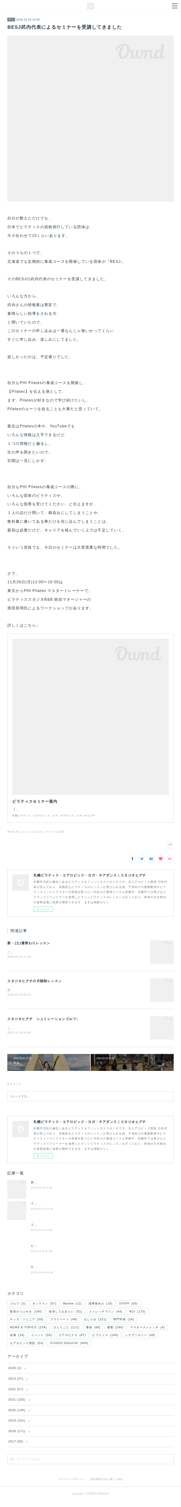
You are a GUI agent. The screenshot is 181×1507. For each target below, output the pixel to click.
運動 (115, 1333)
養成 (93, 1333)
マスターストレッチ (147, 1333)
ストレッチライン (106, 1317)
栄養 (17, 1340)
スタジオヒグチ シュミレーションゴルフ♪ (42, 1024)
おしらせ (95, 1325)
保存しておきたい (65, 1317)
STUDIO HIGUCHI (69, 1348)
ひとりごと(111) (32, 836)
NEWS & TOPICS (28, 1333)
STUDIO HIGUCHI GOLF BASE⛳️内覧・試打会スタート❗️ (74, 1272)
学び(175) (13, 836)
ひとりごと (66, 1333)
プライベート (63, 1325)
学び (11, 19)
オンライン (45, 1309)
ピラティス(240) (54, 836)
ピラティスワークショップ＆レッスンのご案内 (64, 1251)
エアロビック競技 (26, 1348)
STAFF (128, 1309)
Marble (72, 1309)
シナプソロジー (140, 1340)
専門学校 (123, 1325)
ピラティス (105, 1340)
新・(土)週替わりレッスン (28, 948)
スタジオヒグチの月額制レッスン (34, 986)
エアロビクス (72, 1340)
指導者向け (101, 1309)
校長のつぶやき (26, 1317)
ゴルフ (18, 1309)
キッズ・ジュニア (26, 1325)
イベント (41, 1340)
